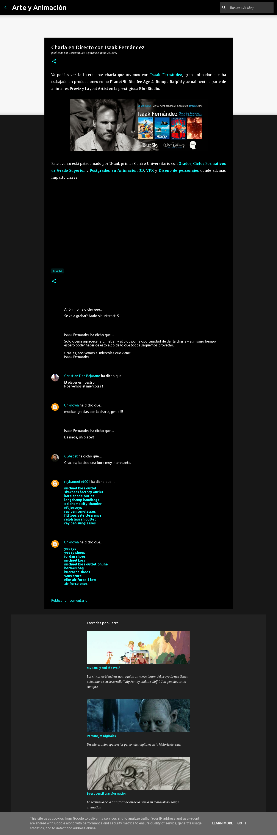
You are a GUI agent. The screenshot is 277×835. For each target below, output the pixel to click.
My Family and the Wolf (103, 668)
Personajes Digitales (101, 736)
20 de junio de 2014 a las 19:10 (88, 363)
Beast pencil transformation (107, 793)
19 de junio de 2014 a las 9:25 (87, 322)
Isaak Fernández (166, 75)
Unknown (71, 405)
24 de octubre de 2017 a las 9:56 (89, 590)
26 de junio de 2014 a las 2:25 (87, 444)
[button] (53, 61)
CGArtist (71, 456)
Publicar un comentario (69, 600)
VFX (150, 170)
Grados (184, 163)
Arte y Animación (39, 7)
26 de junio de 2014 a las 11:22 (88, 469)
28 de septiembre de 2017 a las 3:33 (92, 530)
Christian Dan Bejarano (82, 376)
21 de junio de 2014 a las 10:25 (88, 393)
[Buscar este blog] (251, 7)
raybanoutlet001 (77, 482)
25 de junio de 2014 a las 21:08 (88, 418)
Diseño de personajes (179, 170)
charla (57, 271)
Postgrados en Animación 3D (117, 170)
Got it (242, 823)
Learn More (222, 823)
